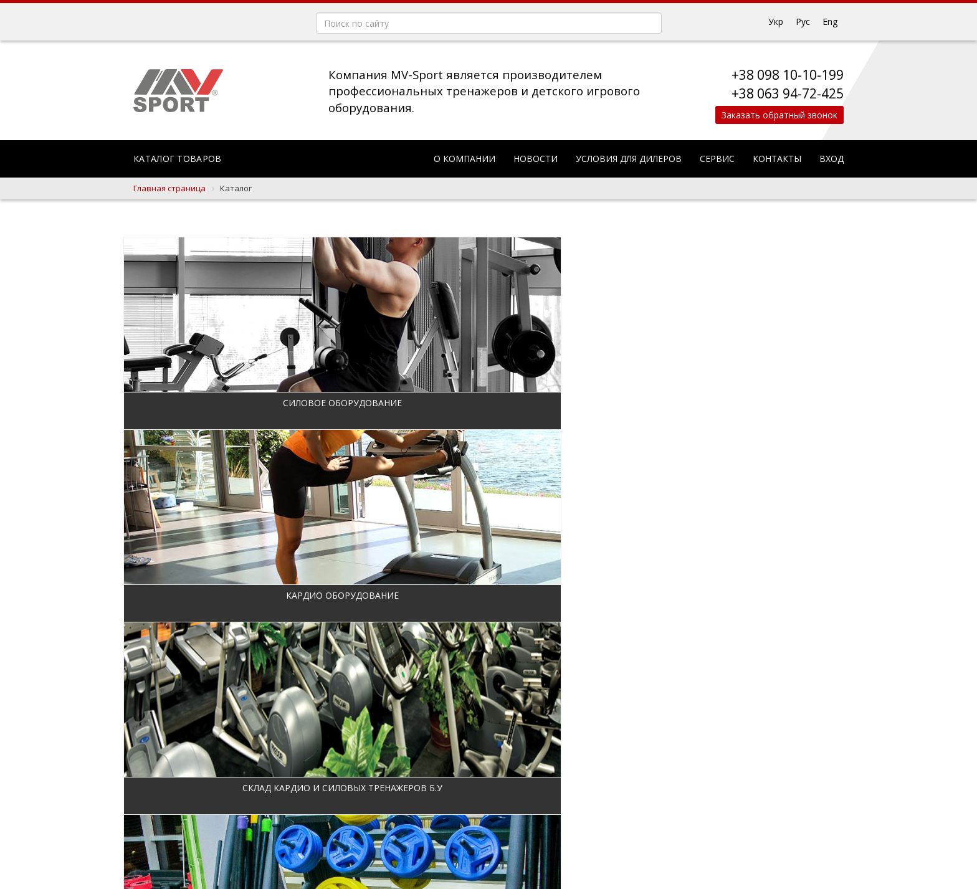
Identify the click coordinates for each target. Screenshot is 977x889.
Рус (803, 21)
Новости (535, 158)
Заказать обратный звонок (776, 115)
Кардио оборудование (396, 403)
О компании (464, 158)
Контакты (777, 158)
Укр (775, 21)
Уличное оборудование (759, 595)
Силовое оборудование (214, 403)
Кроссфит (577, 595)
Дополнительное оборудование (759, 403)
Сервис (717, 158)
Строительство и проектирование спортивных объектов (396, 801)
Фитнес (214, 595)
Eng (829, 21)
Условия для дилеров (629, 158)
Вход (831, 158)
